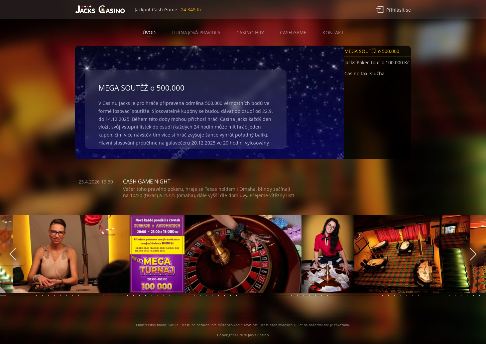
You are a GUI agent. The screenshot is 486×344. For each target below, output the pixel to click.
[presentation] (13, 254)
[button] (377, 52)
